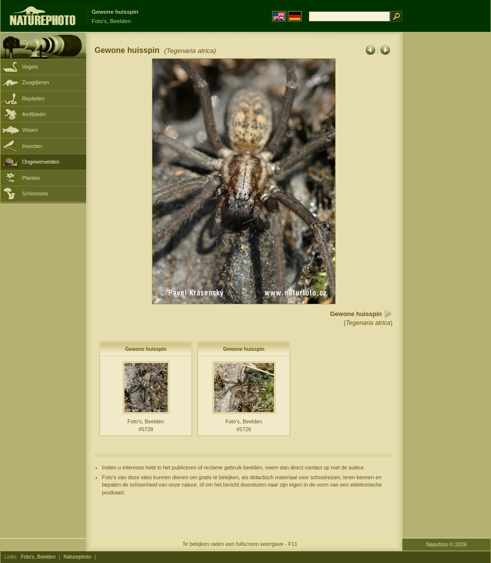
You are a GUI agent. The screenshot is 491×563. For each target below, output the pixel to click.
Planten (31, 178)
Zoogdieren (35, 82)
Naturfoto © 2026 (446, 544)
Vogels (30, 67)
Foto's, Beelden (38, 557)
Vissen (30, 130)
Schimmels (35, 193)
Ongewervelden (40, 162)
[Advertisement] (440, 189)
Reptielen (33, 98)
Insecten (32, 146)
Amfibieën (34, 114)
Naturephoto (77, 557)
